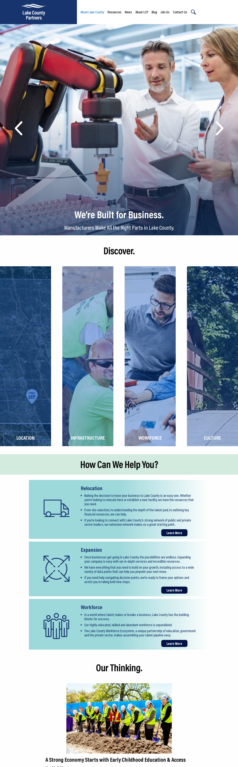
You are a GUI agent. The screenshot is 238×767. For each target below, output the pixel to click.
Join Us (165, 12)
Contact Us (180, 12)
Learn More (174, 532)
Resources (114, 12)
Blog (154, 12)
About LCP (141, 12)
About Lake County (92, 12)
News (128, 12)
